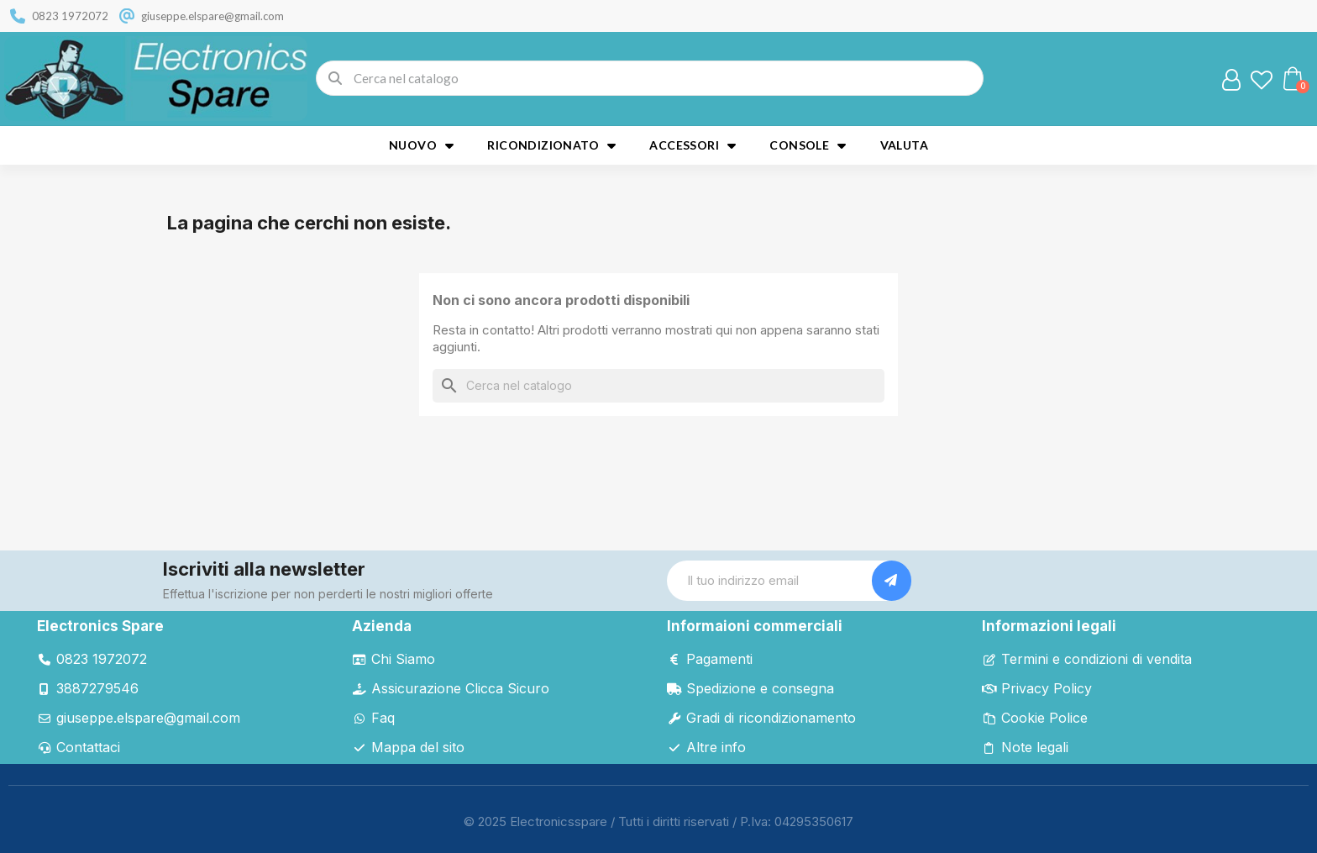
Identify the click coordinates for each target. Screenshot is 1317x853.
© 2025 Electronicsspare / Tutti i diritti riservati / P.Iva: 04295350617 (658, 821)
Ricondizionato (551, 145)
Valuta (904, 145)
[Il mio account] (1231, 80)
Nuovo (421, 145)
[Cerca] (658, 386)
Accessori (692, 145)
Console (807, 145)
